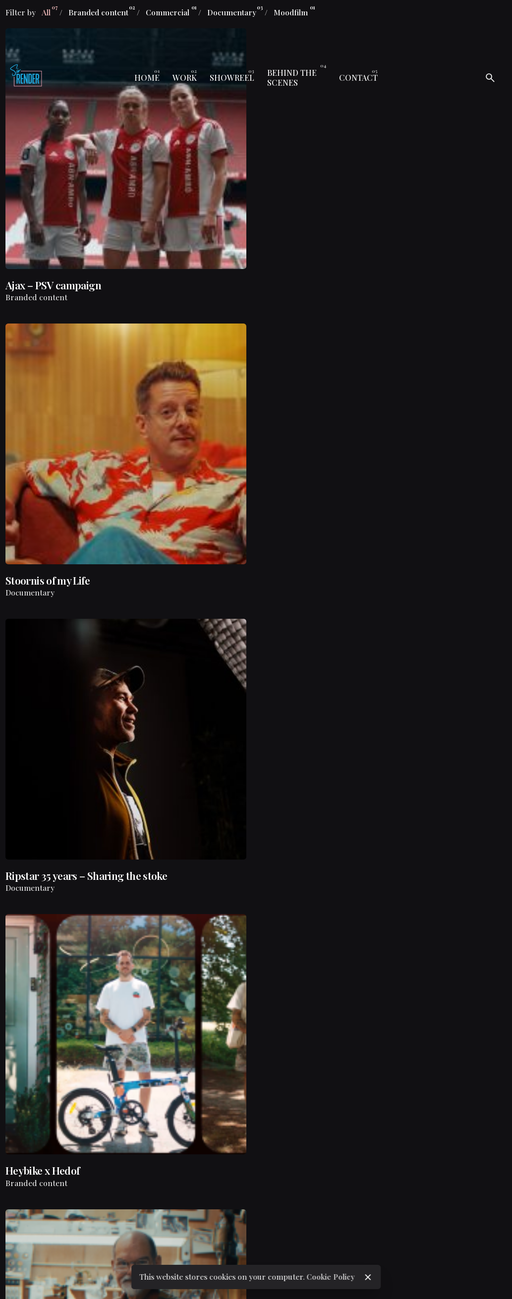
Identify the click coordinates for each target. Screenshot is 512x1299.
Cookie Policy (330, 1276)
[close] (368, 1277)
